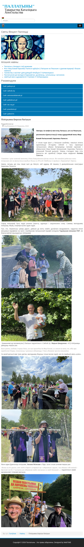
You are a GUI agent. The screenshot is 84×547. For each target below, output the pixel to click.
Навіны (22, 534)
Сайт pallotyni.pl (9, 86)
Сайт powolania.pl (9, 109)
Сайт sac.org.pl (8, 105)
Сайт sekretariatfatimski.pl (12, 95)
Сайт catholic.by (9, 91)
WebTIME (67, 542)
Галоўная (12, 534)
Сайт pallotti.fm (8, 114)
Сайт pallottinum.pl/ (10, 100)
